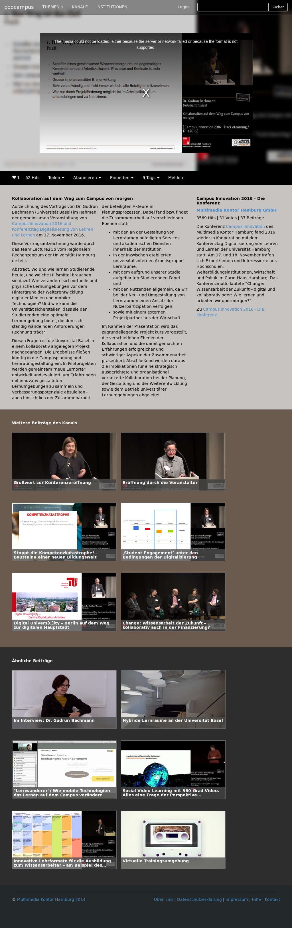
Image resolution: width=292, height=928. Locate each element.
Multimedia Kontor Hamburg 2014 (51, 899)
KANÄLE (80, 7)
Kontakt (272, 899)
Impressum (237, 899)
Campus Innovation (245, 226)
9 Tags (151, 177)
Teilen (56, 177)
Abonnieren (87, 177)
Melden (175, 177)
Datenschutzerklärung (199, 899)
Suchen (278, 7)
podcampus (19, 7)
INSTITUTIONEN (111, 7)
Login (183, 7)
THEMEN (52, 7)
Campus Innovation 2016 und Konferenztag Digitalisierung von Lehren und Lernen (52, 229)
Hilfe (256, 899)
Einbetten (121, 177)
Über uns (163, 899)
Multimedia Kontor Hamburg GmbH (236, 210)
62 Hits (32, 177)
